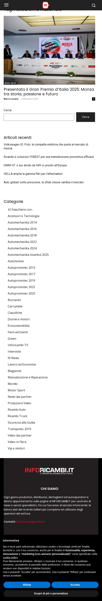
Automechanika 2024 (22, 248)
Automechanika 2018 (22, 235)
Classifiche (15, 313)
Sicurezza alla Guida (21, 422)
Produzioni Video (19, 403)
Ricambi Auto (17, 410)
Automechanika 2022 (22, 242)
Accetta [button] (75, 584)
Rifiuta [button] (27, 584)
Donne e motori (19, 319)
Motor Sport (10, 83)
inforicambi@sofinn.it (30, 522)
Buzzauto (14, 300)
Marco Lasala (11, 98)
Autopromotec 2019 (21, 280)
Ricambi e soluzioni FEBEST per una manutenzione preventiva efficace (49, 157)
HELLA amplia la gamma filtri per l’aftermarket (33, 174)
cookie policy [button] (10, 557)
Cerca (7, 110)
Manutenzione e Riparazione (28, 377)
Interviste (14, 351)
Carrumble (15, 306)
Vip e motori (16, 448)
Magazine (14, 371)
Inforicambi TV (18, 345)
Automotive (16, 261)
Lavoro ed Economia (22, 364)
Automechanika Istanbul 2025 (28, 255)
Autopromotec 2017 (21, 274)
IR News (13, 358)
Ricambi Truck (17, 416)
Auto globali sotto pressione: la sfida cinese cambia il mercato (44, 182)
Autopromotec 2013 (21, 268)
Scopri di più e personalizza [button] (51, 593)
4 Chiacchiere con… (21, 209)
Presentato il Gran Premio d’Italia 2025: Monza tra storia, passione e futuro (49, 92)
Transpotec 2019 (19, 429)
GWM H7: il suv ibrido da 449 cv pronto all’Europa (35, 165)
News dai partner (20, 397)
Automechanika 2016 (22, 229)
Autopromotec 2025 (21, 293)
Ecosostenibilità (18, 326)
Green (12, 339)
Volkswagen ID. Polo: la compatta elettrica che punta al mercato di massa (46, 146)
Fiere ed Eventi (18, 332)
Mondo (13, 384)
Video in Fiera (17, 442)
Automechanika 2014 (22, 222)
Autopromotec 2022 (21, 287)
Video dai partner (20, 435)
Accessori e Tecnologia (23, 216)
